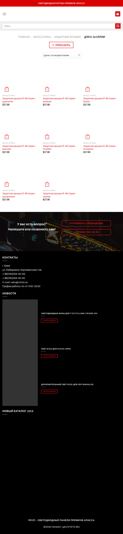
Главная (24, 36)
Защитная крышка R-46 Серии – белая (100, 100)
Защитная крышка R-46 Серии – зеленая (60, 100)
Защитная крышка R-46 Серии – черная (60, 195)
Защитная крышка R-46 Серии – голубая (60, 147)
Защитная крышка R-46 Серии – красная (19, 147)
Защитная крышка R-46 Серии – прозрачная (19, 195)
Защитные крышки (67, 36)
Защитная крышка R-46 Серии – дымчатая (19, 100)
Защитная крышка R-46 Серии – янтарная (100, 147)
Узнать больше (49, 320)
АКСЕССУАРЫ (42, 36)
